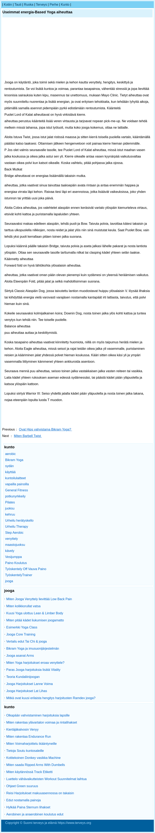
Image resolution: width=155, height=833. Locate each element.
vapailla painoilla (17, 484)
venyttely (11, 538)
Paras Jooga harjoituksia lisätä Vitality (33, 669)
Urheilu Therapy (16, 526)
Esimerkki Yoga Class (21, 627)
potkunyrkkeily (15, 496)
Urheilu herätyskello (19, 520)
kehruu (10, 514)
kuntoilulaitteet (15, 478)
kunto (65, 4)
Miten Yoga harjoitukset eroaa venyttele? (35, 662)
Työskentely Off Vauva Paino (25, 569)
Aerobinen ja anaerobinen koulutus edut (34, 814)
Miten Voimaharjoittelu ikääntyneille (31, 743)
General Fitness (16, 490)
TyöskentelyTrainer (18, 575)
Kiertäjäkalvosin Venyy (22, 729)
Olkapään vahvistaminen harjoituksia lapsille (38, 715)
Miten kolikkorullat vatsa (23, 606)
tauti (18, 4)
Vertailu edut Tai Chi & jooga (26, 641)
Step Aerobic (14, 532)
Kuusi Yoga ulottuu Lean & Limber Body (34, 613)
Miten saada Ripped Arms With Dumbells (35, 765)
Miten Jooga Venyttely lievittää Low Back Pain (39, 599)
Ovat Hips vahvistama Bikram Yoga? (45, 429)
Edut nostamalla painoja (23, 800)
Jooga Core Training (20, 634)
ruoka (28, 4)
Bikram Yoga (14, 460)
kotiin (8, 4)
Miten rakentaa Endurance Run (28, 736)
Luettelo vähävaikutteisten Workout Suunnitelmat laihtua (46, 779)
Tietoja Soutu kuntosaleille (25, 750)
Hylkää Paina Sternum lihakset (28, 807)
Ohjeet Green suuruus (22, 786)
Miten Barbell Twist (28, 436)
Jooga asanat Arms (20, 655)
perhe (54, 4)
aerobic (10, 454)
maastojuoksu (15, 544)
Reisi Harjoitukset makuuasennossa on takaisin (40, 793)
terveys (41, 4)
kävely (9, 551)
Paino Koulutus (16, 563)
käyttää (10, 472)
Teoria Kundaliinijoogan (23, 677)
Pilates (10, 502)
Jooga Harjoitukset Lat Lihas (26, 691)
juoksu (9, 508)
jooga (9, 581)
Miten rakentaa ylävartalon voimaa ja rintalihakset (41, 722)
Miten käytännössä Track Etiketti (29, 772)
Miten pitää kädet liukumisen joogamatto (35, 620)
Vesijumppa (13, 557)
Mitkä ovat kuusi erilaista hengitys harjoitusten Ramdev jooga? (50, 698)
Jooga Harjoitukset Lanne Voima (29, 684)
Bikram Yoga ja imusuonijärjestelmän (32, 648)
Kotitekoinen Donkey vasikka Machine (33, 757)
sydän (9, 466)
